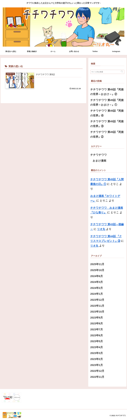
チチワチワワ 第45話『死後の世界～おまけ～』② (107, 92)
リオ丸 (101, 229)
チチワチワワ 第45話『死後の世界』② (107, 134)
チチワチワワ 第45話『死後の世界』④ (107, 113)
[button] (122, 71)
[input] (107, 72)
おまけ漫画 (99, 160)
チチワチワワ (98, 154)
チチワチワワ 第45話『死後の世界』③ (107, 124)
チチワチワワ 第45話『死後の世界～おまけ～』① (107, 102)
